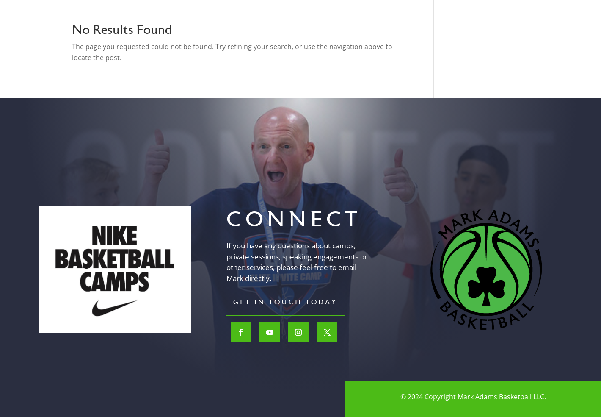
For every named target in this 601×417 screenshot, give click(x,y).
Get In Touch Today (285, 302)
